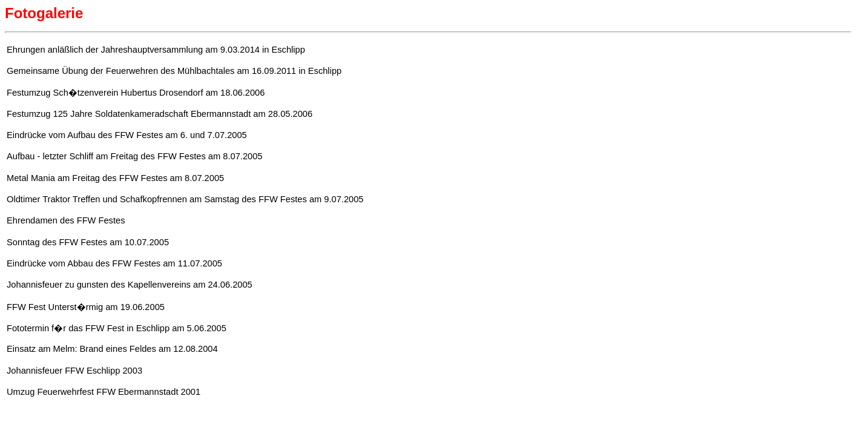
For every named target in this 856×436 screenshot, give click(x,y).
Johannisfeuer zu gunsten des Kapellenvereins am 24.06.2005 (129, 284)
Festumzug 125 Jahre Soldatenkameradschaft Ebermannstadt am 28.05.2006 (159, 114)
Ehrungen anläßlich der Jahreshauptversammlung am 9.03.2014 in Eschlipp (156, 49)
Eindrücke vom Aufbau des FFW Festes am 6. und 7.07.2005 (127, 135)
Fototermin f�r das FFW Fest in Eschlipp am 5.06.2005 (116, 328)
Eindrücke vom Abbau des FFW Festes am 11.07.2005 (114, 263)
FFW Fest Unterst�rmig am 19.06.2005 (86, 307)
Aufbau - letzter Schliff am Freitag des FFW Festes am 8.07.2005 (135, 156)
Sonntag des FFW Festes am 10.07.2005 (88, 242)
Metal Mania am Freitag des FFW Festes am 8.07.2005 (115, 178)
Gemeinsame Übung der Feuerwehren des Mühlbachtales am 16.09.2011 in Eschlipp (174, 71)
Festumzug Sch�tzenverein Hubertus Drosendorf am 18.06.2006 (136, 92)
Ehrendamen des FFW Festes (66, 220)
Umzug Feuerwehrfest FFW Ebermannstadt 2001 (103, 392)
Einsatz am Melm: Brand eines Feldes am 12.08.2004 (112, 349)
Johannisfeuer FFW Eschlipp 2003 (74, 370)
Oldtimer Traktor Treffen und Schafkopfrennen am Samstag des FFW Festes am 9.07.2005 (185, 199)
